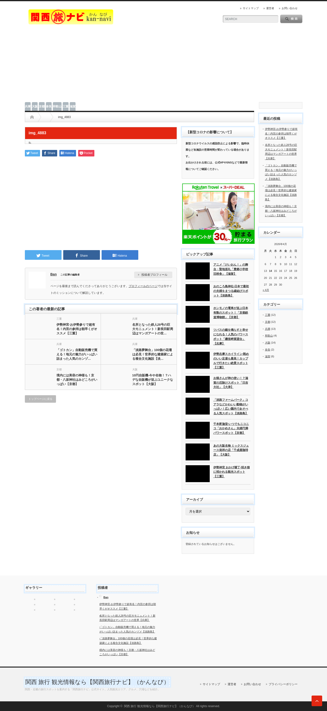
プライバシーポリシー (283, 684)
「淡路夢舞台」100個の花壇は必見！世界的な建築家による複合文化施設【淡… (152, 354)
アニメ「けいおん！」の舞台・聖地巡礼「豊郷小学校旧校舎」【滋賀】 (230, 269)
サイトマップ (251, 8)
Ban (53, 274)
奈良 (49, 106)
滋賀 (73, 106)
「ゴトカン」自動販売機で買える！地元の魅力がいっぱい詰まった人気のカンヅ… (76, 354)
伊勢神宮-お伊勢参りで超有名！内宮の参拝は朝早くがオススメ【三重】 (76, 329)
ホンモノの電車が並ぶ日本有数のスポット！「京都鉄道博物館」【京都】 (230, 312)
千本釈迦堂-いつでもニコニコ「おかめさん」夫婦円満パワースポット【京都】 (231, 428)
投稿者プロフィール (154, 274)
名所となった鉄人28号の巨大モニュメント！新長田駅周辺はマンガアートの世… (152, 329)
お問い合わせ (290, 8)
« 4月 (266, 290)
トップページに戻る (40, 398)
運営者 (270, 8)
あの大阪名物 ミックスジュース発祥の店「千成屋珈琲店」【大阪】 (231, 450)
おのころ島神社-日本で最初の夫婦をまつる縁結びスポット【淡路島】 (231, 291)
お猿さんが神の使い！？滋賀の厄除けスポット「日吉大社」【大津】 (230, 382)
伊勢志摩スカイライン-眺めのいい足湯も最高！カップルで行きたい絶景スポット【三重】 (231, 360)
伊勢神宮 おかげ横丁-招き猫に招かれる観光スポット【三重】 (231, 472)
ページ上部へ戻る (317, 701)
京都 (42, 106)
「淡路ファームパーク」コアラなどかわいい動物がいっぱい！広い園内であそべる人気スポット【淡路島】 (230, 406)
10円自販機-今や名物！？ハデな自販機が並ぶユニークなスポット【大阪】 (152, 379)
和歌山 (57, 106)
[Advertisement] (163, 66)
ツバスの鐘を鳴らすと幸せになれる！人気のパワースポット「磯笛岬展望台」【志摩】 (230, 336)
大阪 (35, 106)
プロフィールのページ (143, 286)
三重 (66, 106)
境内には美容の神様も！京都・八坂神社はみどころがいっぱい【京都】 (76, 379)
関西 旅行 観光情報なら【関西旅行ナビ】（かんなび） (97, 682)
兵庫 (28, 106)
